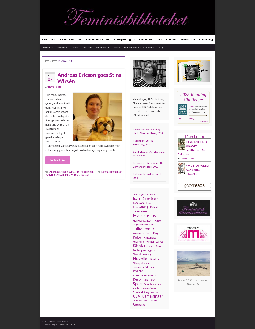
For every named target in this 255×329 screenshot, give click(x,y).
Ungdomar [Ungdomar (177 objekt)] (151, 292)
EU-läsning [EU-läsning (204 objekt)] (140, 207)
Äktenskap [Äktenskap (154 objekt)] (139, 304)
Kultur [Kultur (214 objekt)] (137, 237)
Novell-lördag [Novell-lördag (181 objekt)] (142, 254)
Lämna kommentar (111, 171)
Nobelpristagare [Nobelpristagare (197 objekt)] (144, 250)
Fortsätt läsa (58, 160)
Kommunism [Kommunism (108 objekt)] (138, 233)
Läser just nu (194, 137)
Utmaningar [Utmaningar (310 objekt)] (152, 296)
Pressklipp (62, 47)
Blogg (58, 86)
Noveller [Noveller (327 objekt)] (141, 258)
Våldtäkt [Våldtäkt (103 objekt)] (153, 300)
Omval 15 (74, 171)
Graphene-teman (66, 324)
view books (204, 122)
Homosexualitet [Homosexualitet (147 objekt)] (142, 220)
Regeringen (87, 171)
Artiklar (117, 47)
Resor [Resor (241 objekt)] (137, 279)
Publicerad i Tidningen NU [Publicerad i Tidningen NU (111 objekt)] (145, 275)
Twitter (84, 174)
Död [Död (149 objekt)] (148, 203)
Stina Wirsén (72, 174)
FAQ (160, 47)
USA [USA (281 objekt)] (136, 296)
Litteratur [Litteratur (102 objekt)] (148, 246)
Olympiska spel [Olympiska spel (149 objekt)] (141, 263)
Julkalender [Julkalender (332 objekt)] (143, 229)
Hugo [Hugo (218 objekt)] (157, 220)
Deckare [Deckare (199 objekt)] (139, 203)
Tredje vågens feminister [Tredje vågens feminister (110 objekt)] (144, 288)
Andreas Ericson (58, 171)
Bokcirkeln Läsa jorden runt (139, 47)
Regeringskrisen (54, 174)
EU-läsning (206, 39)
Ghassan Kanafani (187, 159)
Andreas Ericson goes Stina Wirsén (89, 78)
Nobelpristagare (124, 39)
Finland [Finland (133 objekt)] (154, 207)
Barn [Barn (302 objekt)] (137, 198)
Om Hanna (47, 47)
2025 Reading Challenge (193, 97)
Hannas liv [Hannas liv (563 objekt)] (145, 215)
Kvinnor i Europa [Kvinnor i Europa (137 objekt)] (154, 241)
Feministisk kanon (98, 39)
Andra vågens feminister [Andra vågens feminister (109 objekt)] (144, 194)
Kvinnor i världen (71, 39)
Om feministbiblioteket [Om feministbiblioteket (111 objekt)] (143, 267)
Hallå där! (87, 47)
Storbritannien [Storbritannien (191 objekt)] (154, 284)
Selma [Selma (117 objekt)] (147, 279)
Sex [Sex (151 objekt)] (153, 279)
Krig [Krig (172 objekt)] (155, 233)
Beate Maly (192, 174)
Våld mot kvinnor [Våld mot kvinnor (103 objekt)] (140, 300)
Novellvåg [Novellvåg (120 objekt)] (155, 259)
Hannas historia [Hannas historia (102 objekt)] (140, 211)
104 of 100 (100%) (186, 118)
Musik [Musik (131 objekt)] (158, 245)
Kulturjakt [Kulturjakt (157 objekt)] (150, 237)
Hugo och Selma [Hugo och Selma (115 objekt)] (140, 224)
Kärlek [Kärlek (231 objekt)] (138, 246)
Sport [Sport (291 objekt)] (138, 284)
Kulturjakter (102, 47)
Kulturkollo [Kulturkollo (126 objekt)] (138, 241)
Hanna (51, 86)
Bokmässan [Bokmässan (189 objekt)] (150, 198)
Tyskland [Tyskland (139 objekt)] (138, 292)
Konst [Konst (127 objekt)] (149, 233)
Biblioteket (49, 39)
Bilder (75, 47)
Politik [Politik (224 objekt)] (138, 271)
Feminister (146, 39)
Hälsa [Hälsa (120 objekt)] (152, 224)
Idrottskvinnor (166, 39)
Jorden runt (187, 39)
